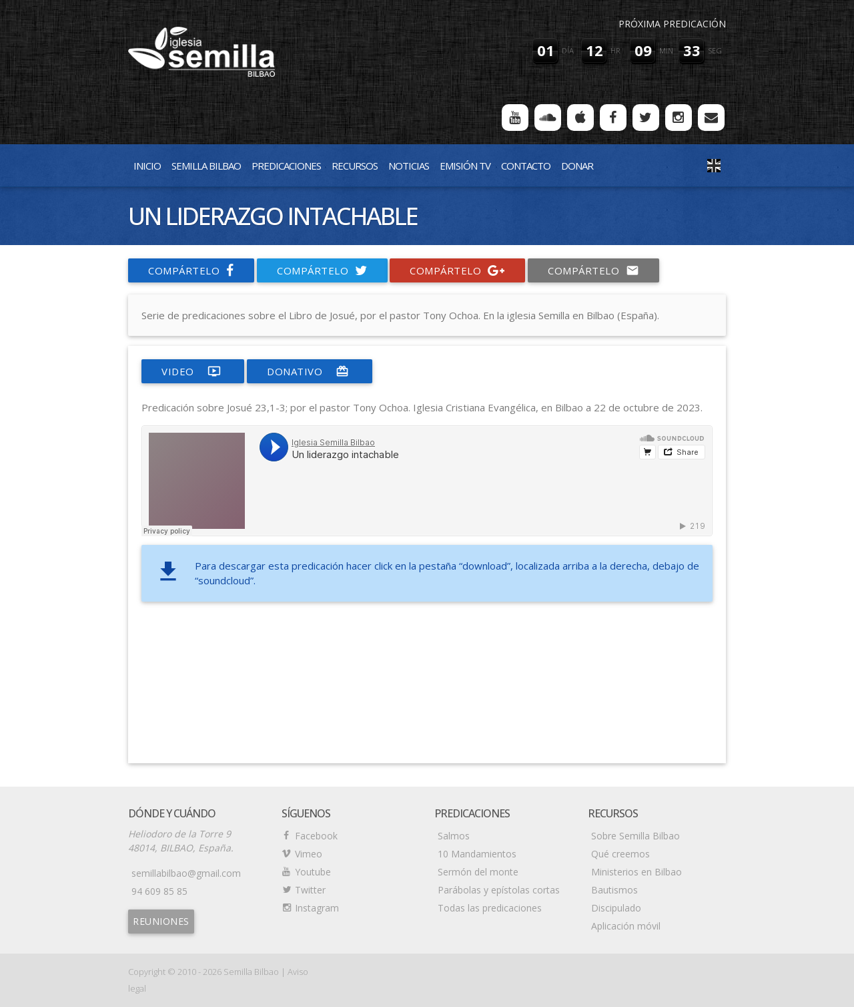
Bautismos (614, 889)
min (666, 50)
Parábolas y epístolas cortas (499, 889)
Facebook (316, 835)
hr (615, 50)
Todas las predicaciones (490, 907)
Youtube (313, 871)
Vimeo (308, 853)
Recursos (355, 165)
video (192, 371)
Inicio (147, 165)
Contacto (525, 165)
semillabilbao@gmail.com (186, 873)
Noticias (408, 165)
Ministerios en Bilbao (636, 871)
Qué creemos (620, 853)
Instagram (317, 907)
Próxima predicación (672, 23)
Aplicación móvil (626, 926)
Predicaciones (286, 165)
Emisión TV (465, 165)
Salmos (454, 835)
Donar (577, 165)
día (568, 50)
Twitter (310, 889)
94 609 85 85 (159, 891)
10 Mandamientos (477, 853)
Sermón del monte (478, 871)
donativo (309, 371)
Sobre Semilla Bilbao (635, 835)
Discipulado (616, 907)
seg (715, 50)
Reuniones (161, 921)
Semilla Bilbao (206, 165)
